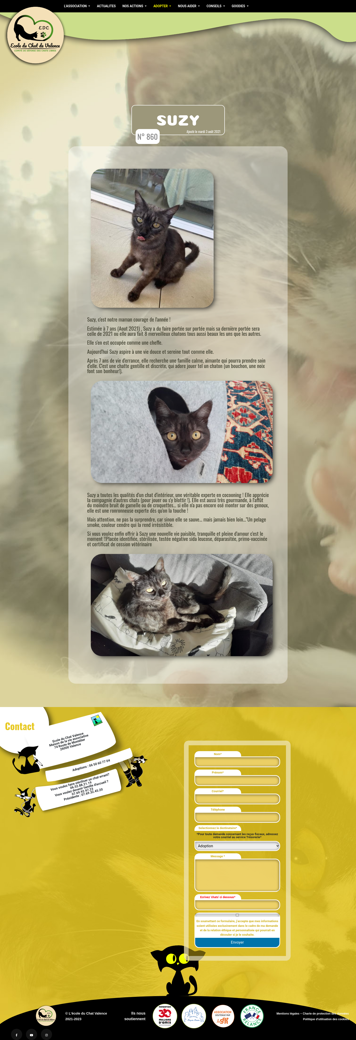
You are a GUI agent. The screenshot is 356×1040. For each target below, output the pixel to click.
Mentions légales (287, 1013)
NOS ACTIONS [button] (133, 6)
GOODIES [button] (239, 6)
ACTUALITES (106, 6)
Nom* (218, 754)
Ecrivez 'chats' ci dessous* (218, 897)
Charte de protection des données (326, 1013)
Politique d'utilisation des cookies (326, 1019)
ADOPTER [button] (161, 6)
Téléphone (218, 809)
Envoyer (237, 942)
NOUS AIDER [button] (187, 6)
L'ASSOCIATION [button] (76, 6)
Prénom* (218, 772)
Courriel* (218, 791)
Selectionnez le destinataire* (217, 828)
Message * (218, 856)
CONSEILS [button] (214, 6)
